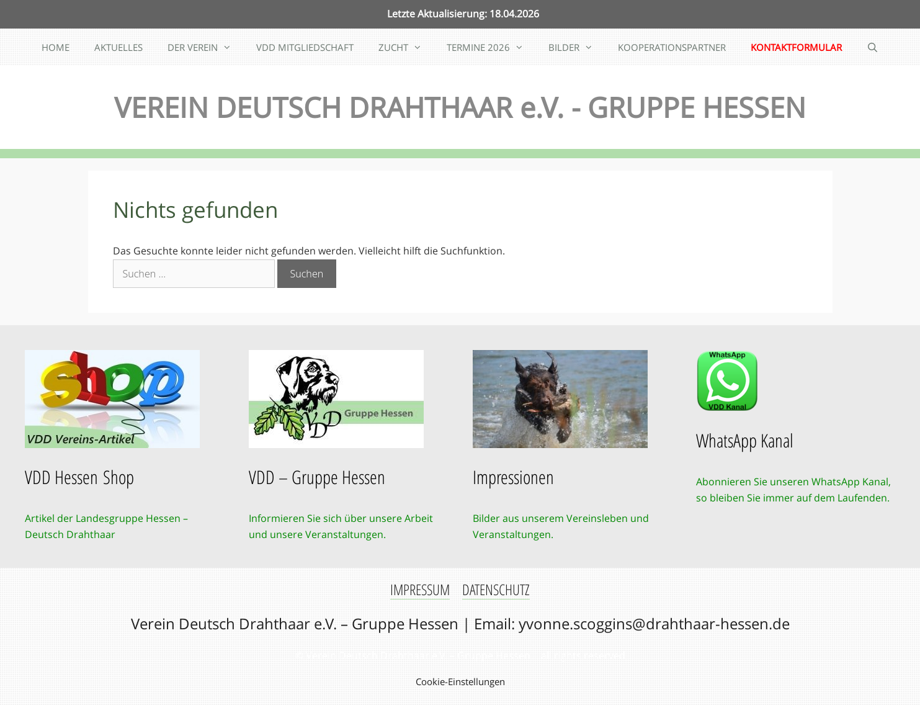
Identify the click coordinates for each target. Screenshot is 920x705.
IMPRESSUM (420, 589)
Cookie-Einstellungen (460, 681)
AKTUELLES (118, 47)
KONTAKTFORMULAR (796, 47)
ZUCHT (406, 47)
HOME (55, 47)
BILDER (576, 47)
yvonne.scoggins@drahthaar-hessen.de (654, 623)
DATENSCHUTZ (496, 589)
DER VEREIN (205, 47)
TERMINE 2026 (491, 47)
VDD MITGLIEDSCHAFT (305, 47)
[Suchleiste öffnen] (872, 47)
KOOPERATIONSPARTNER (672, 47)
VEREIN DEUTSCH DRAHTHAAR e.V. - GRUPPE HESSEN (460, 107)
